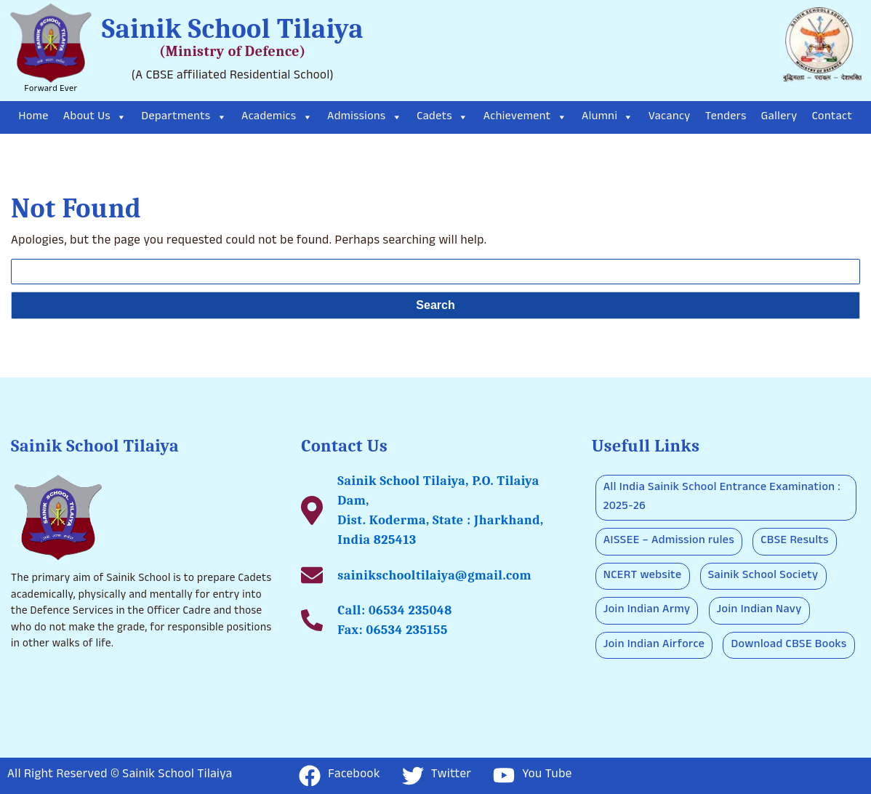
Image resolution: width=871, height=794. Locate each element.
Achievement (525, 117)
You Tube (532, 775)
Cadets (442, 117)
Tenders (726, 117)
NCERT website (642, 576)
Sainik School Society (763, 576)
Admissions (364, 117)
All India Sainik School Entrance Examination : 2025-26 (722, 497)
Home (34, 117)
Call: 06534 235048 (394, 610)
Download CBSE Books (788, 645)
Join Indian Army (647, 610)
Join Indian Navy (759, 610)
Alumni (608, 117)
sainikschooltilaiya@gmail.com (434, 575)
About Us (95, 117)
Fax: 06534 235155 (392, 630)
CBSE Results (794, 541)
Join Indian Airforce (654, 645)
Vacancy (670, 117)
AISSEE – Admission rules (668, 541)
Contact (832, 117)
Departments (184, 117)
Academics (277, 117)
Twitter (436, 776)
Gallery (779, 117)
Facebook (339, 776)
